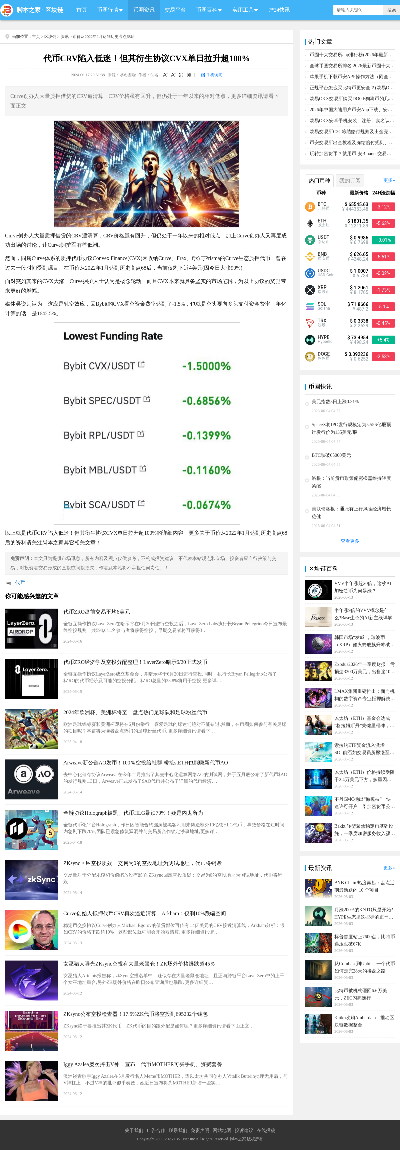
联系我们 (178, 1130)
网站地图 (222, 1130)
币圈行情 (107, 10)
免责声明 (200, 1130)
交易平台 (175, 10)
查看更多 (350, 541)
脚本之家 (29, 10)
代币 (20, 582)
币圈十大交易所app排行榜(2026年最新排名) (354, 54)
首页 (81, 10)
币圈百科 (206, 10)
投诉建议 (244, 1130)
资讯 (65, 36)
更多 (388, 180)
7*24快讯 (279, 10)
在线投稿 (266, 1130)
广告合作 (156, 1130)
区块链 (54, 10)
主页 (36, 36)
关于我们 (134, 1130)
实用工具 (243, 10)
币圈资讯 (144, 10)
